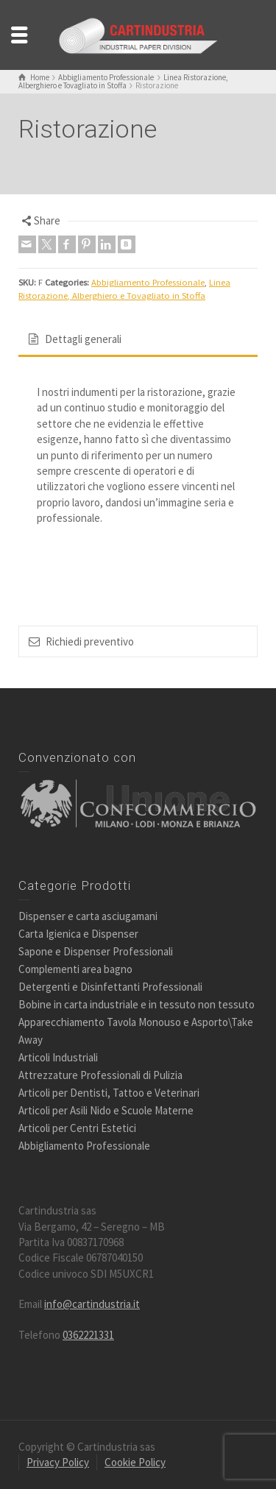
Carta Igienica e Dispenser (78, 934)
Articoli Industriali (58, 1057)
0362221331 (88, 1335)
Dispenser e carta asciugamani (88, 916)
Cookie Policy (135, 1462)
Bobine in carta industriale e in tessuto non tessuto (136, 1004)
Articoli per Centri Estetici (77, 1128)
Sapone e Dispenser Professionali (95, 951)
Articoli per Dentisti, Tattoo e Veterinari (108, 1093)
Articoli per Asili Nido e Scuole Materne (106, 1110)
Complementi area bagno (75, 969)
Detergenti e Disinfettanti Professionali (110, 987)
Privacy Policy (57, 1462)
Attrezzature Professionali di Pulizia (100, 1075)
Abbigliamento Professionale (148, 282)
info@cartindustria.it (92, 1304)
